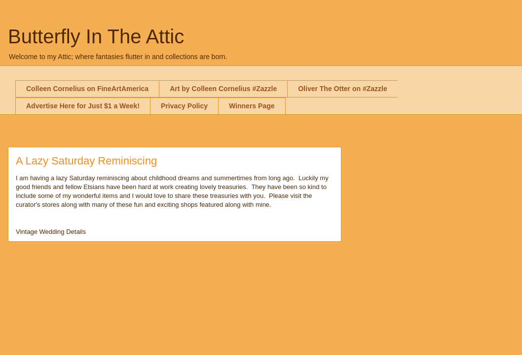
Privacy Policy (184, 106)
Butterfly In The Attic (96, 36)
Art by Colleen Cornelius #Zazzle (223, 89)
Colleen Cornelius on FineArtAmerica (87, 89)
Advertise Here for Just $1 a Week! (83, 106)
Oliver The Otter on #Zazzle (342, 89)
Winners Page (251, 106)
